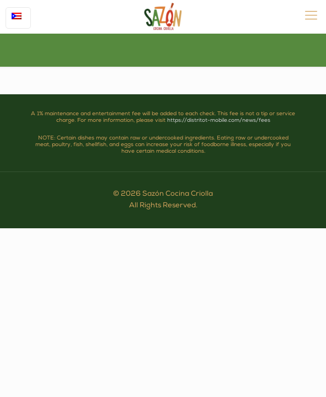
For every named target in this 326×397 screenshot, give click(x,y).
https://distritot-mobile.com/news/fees (218, 121)
